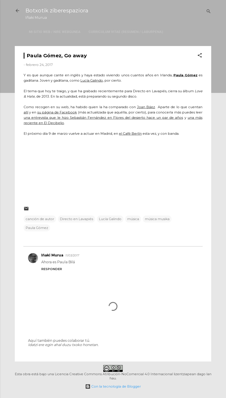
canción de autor (40, 219)
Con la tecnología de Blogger (113, 386)
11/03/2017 (72, 255)
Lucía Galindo (91, 80)
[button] (199, 56)
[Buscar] (208, 12)
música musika (157, 219)
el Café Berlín (130, 133)
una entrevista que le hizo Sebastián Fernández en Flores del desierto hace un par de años (103, 117)
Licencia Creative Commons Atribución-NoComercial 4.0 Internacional (114, 374)
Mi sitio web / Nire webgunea (55, 32)
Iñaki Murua (52, 255)
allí (26, 112)
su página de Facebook (57, 112)
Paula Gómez (185, 75)
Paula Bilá (66, 262)
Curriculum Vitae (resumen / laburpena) (126, 32)
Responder (51, 269)
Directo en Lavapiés (76, 219)
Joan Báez (146, 107)
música (133, 219)
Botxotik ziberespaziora (56, 10)
